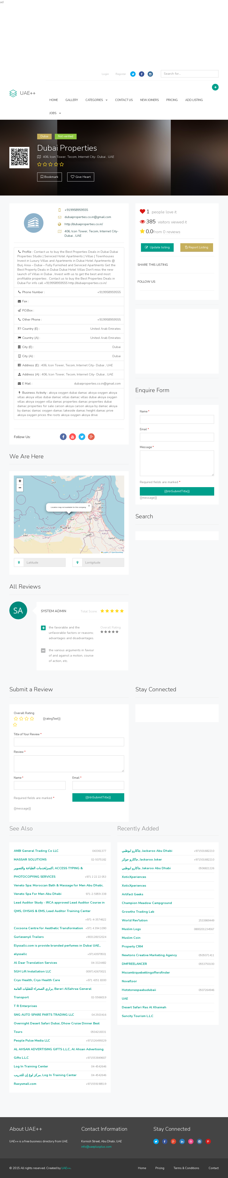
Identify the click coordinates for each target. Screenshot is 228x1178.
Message (147, 447)
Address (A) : (65, 374)
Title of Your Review (28, 734)
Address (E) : (65, 365)
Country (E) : (69, 329)
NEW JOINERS (149, 100)
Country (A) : (69, 338)
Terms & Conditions (186, 1168)
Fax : (23, 301)
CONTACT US (124, 100)
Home (142, 1168)
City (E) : (69, 347)
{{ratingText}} (52, 719)
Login (105, 74)
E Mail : (69, 383)
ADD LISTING (194, 100)
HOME (53, 100)
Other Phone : (69, 319)
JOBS (55, 113)
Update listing (160, 247)
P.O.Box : (25, 310)
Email (144, 429)
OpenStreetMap (117, 552)
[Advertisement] (114, 35)
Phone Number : (69, 292)
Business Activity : (67, 404)
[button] (89, 506)
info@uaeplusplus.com (96, 1147)
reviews (171, 232)
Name (144, 412)
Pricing (159, 1168)
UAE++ (66, 1168)
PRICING (172, 100)
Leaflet (104, 552)
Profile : (67, 267)
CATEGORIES (97, 100)
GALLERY (71, 100)
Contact (214, 1168)
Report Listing (198, 247)
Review (20, 752)
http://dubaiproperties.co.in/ (84, 224)
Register (121, 74)
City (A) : (69, 356)
